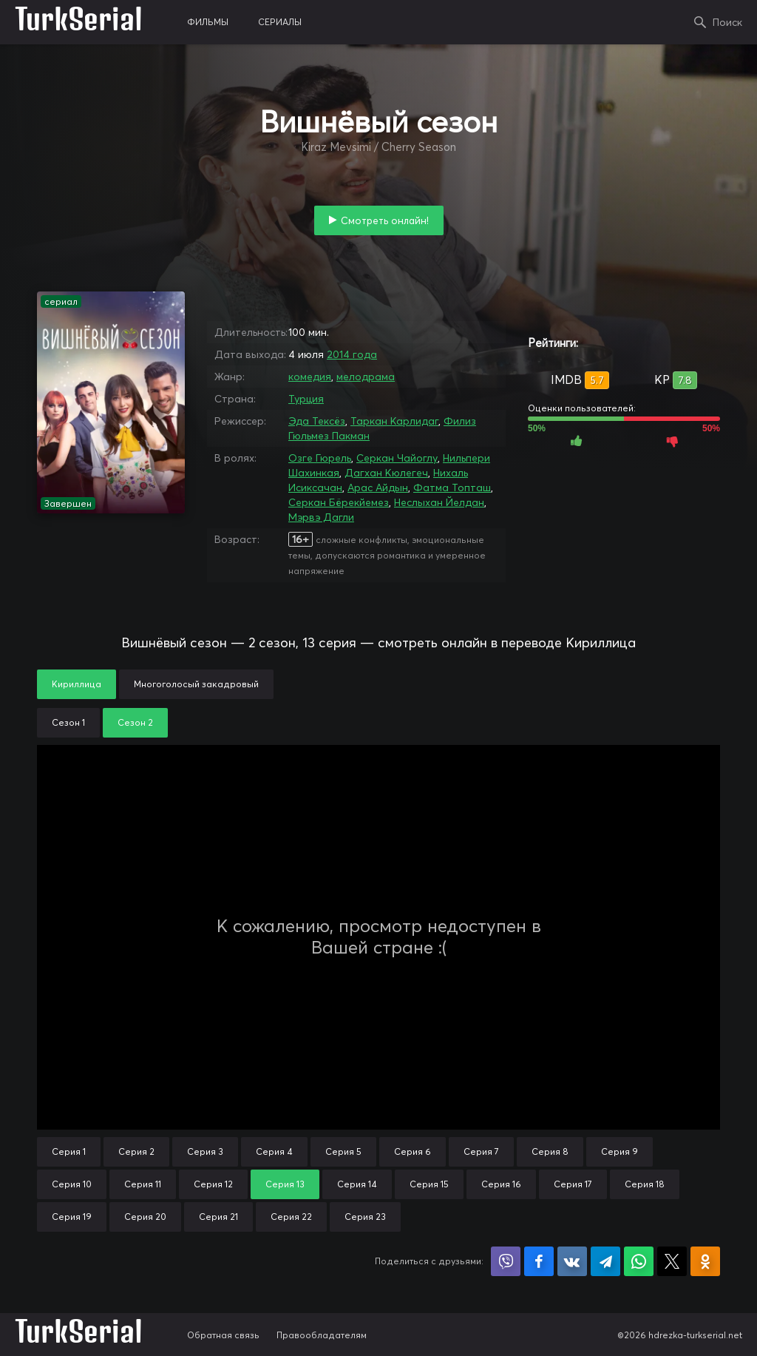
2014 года (352, 354)
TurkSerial (79, 22)
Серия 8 (550, 1151)
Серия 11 (142, 1184)
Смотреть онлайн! (385, 220)
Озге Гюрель (319, 458)
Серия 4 (274, 1151)
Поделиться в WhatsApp (639, 1261)
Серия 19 (72, 1216)
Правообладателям (321, 1334)
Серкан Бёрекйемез (338, 502)
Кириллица (76, 683)
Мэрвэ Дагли (321, 517)
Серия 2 (136, 1151)
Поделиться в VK (572, 1261)
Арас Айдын (377, 487)
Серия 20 (145, 1216)
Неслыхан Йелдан (439, 502)
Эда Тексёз (316, 421)
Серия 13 (285, 1184)
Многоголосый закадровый (196, 683)
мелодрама (365, 376)
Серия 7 (481, 1151)
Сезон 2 (135, 722)
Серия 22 (291, 1216)
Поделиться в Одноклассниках (705, 1261)
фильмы (207, 21)
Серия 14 (357, 1184)
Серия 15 (429, 1184)
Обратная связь (223, 1334)
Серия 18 (645, 1184)
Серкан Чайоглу (397, 458)
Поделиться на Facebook (539, 1261)
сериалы (280, 21)
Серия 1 (69, 1151)
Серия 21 (218, 1216)
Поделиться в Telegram (605, 1261)
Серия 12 (213, 1184)
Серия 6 (412, 1151)
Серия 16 (501, 1184)
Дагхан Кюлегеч (386, 472)
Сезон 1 (68, 722)
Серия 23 (365, 1216)
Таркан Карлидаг (394, 421)
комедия (309, 376)
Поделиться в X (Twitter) (672, 1261)
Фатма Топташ (452, 487)
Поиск (727, 22)
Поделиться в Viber (505, 1261)
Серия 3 (205, 1151)
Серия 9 (619, 1151)
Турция (306, 398)
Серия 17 (573, 1184)
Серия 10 (72, 1184)
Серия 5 (343, 1151)
